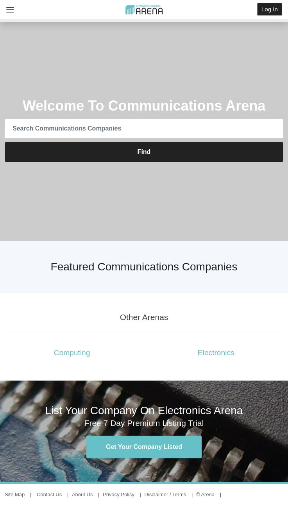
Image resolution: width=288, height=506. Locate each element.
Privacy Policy (118, 494)
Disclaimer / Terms (165, 494)
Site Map (15, 494)
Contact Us (49, 494)
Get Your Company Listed (144, 446)
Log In (269, 9)
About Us (82, 494)
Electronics (216, 353)
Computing (72, 353)
